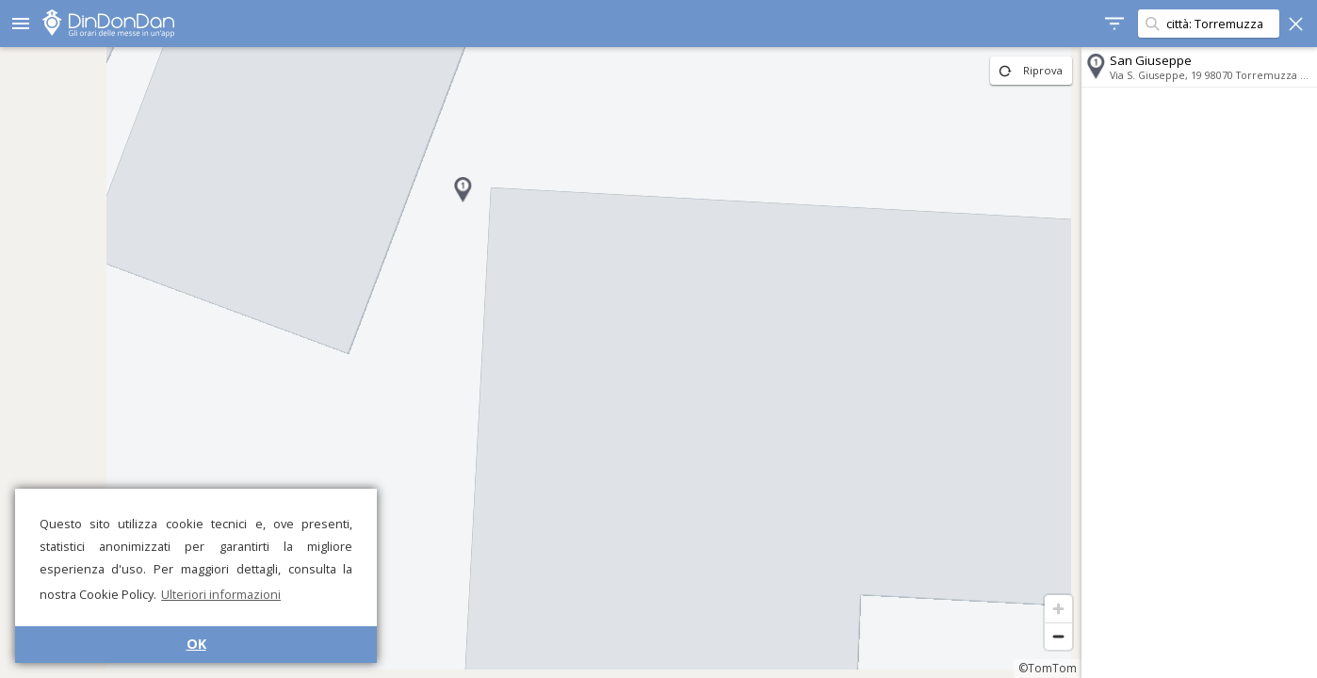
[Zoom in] (1058, 608)
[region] (540, 362)
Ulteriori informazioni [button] (221, 594)
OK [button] (196, 644)
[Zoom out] (1058, 636)
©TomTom (1047, 668)
